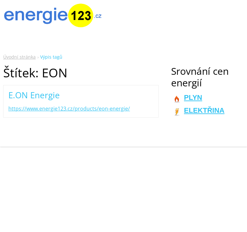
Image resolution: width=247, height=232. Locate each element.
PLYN (193, 97)
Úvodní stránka (19, 57)
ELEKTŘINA (204, 110)
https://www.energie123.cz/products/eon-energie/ (69, 108)
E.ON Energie (34, 95)
